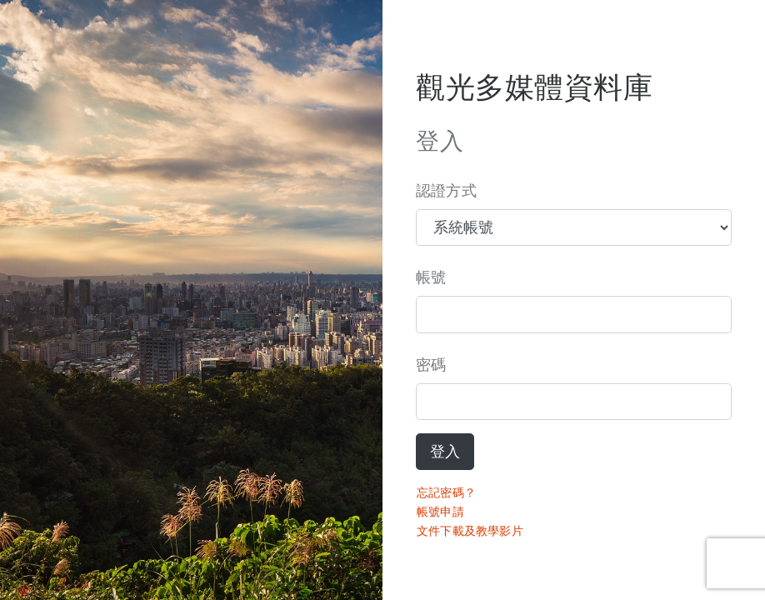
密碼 (431, 365)
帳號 (431, 277)
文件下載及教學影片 (470, 531)
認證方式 (446, 190)
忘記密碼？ (446, 492)
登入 (445, 451)
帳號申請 (440, 511)
